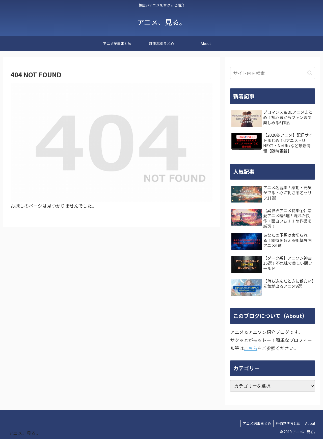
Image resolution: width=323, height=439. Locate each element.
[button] (309, 73)
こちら (250, 348)
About (310, 423)
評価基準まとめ (287, 423)
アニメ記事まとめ (255, 423)
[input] (272, 73)
